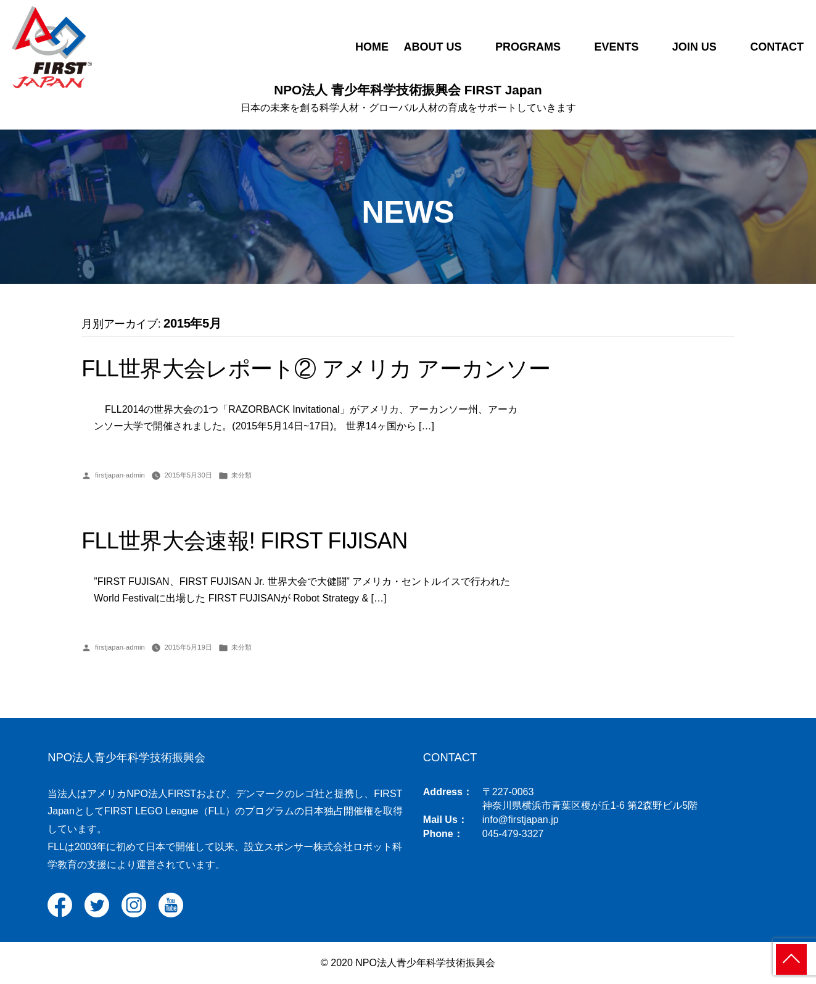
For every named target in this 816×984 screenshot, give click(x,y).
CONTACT (777, 47)
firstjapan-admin (120, 475)
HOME (372, 47)
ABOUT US (432, 47)
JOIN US (694, 47)
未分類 (241, 475)
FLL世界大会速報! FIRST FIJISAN (244, 540)
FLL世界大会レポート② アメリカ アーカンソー (315, 368)
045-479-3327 (513, 834)
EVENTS (616, 47)
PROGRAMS (528, 47)
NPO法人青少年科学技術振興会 (126, 757)
